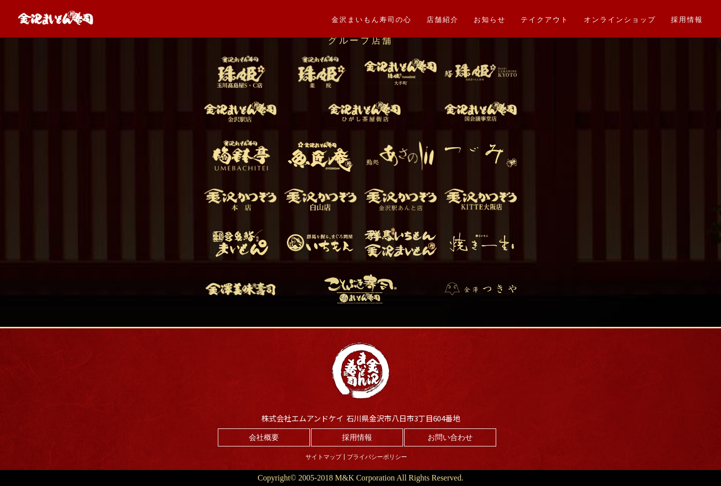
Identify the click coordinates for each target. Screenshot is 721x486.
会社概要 (264, 437)
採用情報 (687, 20)
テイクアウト (545, 20)
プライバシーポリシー (377, 457)
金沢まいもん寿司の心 (371, 20)
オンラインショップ (620, 20)
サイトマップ (323, 457)
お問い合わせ (450, 437)
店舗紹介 (443, 20)
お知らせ (490, 20)
